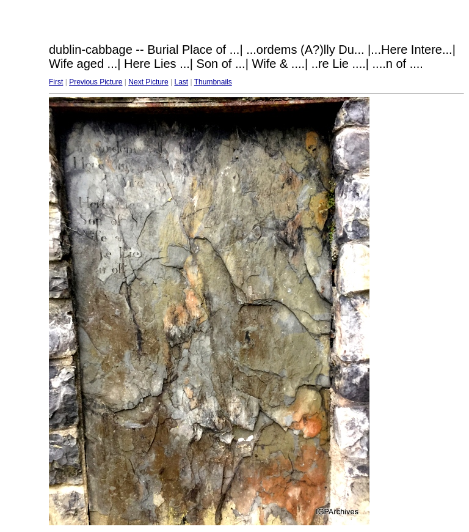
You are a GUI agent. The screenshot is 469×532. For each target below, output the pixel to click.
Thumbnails (213, 82)
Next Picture (148, 82)
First (56, 82)
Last (181, 82)
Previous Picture (95, 82)
